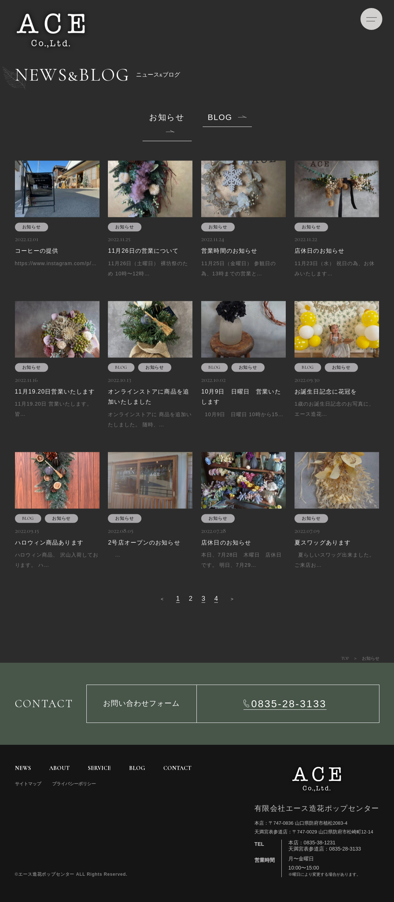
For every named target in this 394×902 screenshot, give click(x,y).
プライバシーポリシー (74, 783)
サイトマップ (28, 783)
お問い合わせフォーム (141, 703)
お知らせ (166, 117)
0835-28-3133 (288, 703)
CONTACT (177, 768)
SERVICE (99, 768)
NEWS (23, 768)
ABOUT (59, 768)
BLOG (220, 117)
